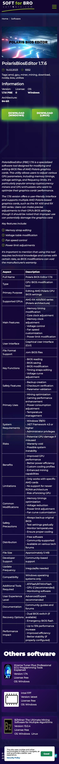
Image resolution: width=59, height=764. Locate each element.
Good (46, 753)
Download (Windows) (16, 114)
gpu (17, 74)
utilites (20, 77)
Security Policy (13, 758)
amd (11, 74)
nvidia (5, 77)
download (44, 74)
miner (24, 74)
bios (12, 77)
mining (33, 74)
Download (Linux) (45, 114)
